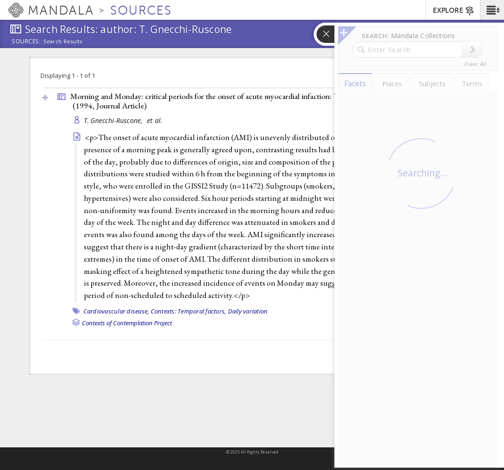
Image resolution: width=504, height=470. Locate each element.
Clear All (475, 64)
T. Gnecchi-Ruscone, (114, 120)
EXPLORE (454, 11)
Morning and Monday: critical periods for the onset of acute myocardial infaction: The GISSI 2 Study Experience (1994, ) (251, 101)
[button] (492, 10)
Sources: (26, 42)
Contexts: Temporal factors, (189, 311)
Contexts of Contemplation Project (127, 323)
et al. (155, 120)
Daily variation (248, 311)
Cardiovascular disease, (116, 311)
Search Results (62, 41)
